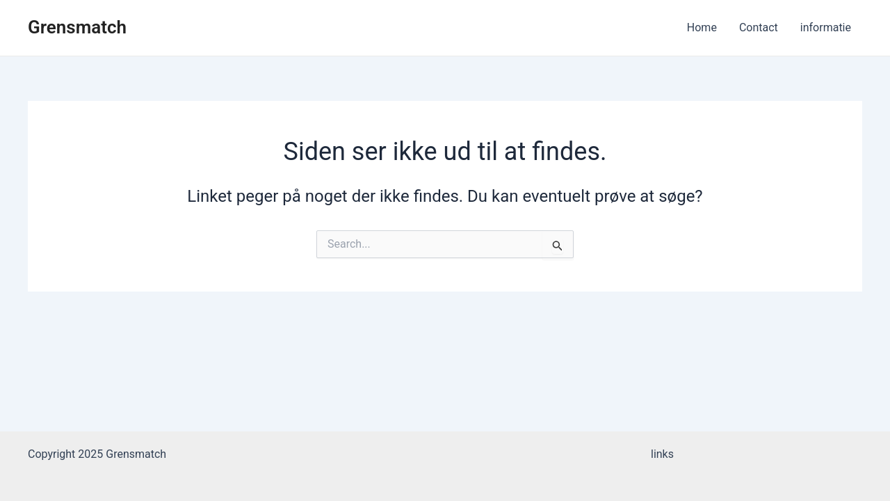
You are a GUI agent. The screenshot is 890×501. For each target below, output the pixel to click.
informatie (825, 27)
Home (702, 27)
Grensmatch (77, 27)
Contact (758, 27)
